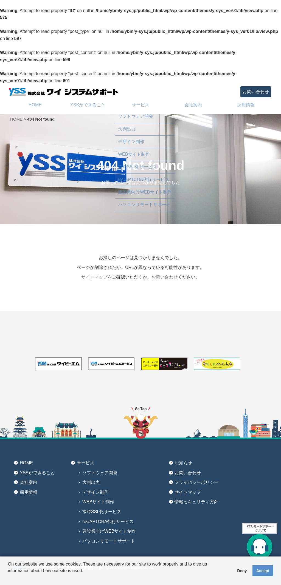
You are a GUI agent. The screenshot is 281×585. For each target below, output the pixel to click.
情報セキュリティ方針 (196, 501)
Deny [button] (242, 571)
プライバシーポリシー (196, 482)
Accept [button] (262, 571)
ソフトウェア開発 (99, 472)
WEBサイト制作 (98, 501)
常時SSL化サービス (101, 511)
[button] (9, 578)
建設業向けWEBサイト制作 (109, 531)
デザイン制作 (95, 492)
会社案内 (28, 482)
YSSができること (37, 472)
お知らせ (183, 463)
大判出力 (91, 482)
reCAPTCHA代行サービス (108, 521)
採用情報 (28, 492)
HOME (16, 119)
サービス (85, 463)
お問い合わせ (256, 91)
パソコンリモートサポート (108, 541)
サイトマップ (94, 277)
